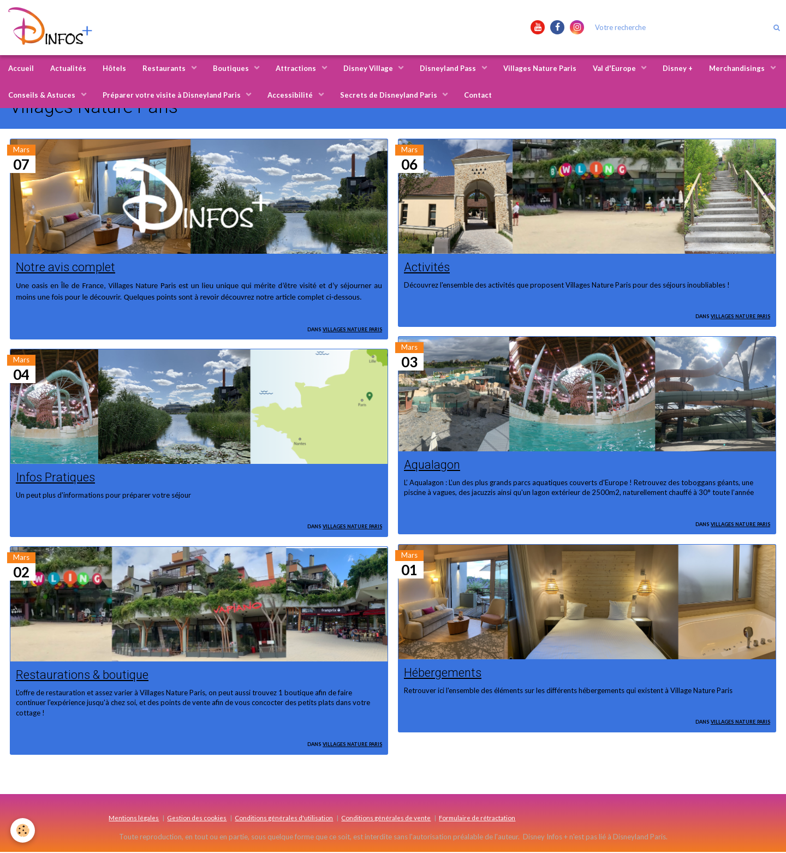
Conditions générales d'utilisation (284, 818)
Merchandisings (737, 68)
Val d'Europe (615, 68)
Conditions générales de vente (386, 818)
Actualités (68, 68)
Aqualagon (432, 464)
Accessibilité (290, 95)
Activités (427, 267)
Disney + (678, 68)
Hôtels (114, 68)
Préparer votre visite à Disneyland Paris (172, 95)
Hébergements (443, 673)
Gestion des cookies (197, 818)
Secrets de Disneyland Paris (389, 95)
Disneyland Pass (449, 68)
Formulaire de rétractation (477, 818)
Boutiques (232, 68)
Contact (478, 95)
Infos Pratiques (56, 477)
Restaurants (164, 68)
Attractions (297, 68)
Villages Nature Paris (539, 68)
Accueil (21, 68)
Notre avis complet (65, 267)
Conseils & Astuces (42, 95)
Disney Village (369, 68)
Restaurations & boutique (83, 676)
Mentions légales (134, 818)
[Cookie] (23, 830)
